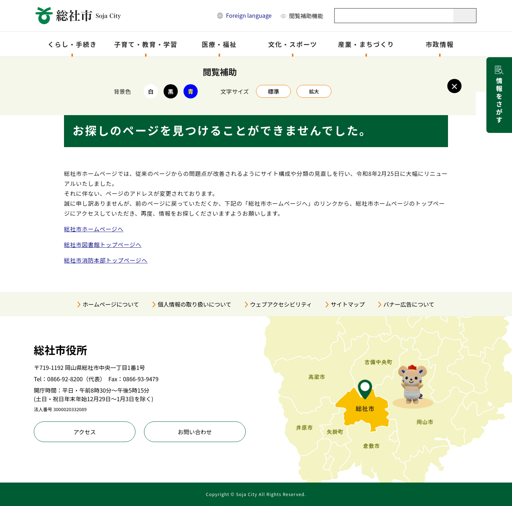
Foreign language (249, 15)
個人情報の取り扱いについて (194, 304)
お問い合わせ (195, 431)
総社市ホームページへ (93, 229)
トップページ (101, 66)
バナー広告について (408, 304)
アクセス (84, 431)
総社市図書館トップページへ (103, 244)
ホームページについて (110, 304)
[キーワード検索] (394, 16)
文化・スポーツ (292, 44)
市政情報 (440, 44)
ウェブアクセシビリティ (281, 304)
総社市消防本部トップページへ (106, 260)
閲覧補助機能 (306, 15)
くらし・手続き (72, 44)
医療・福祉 (219, 44)
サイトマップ (348, 304)
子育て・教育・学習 (145, 44)
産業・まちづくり (366, 44)
